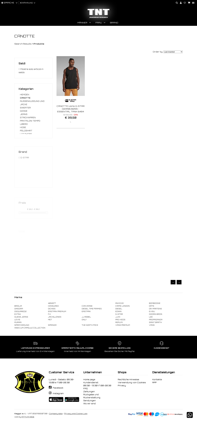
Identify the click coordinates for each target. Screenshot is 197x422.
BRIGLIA (18, 306)
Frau (98, 22)
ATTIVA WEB (27, 417)
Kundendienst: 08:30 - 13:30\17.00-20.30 (97, 384)
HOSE (23, 139)
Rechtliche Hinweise (128, 379)
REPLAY (119, 322)
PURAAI (17, 322)
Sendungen (89, 400)
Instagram (58, 393)
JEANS (23, 126)
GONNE (23, 123)
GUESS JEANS (21, 317)
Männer (82, 22)
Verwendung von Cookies (132, 382)
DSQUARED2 (20, 311)
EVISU (152, 311)
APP (154, 382)
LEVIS (17, 320)
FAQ (85, 388)
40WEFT (52, 303)
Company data (56, 414)
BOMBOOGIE (154, 303)
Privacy (122, 385)
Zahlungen (89, 391)
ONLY (84, 320)
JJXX (117, 317)
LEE (151, 317)
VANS (152, 325)
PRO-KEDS (120, 320)
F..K (49, 314)
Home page (89, 379)
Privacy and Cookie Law (75, 414)
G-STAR (119, 314)
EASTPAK (86, 311)
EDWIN (118, 311)
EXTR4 (17, 314)
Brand (114, 22)
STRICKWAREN (28, 129)
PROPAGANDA (155, 320)
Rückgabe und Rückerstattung (91, 396)
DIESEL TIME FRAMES (92, 309)
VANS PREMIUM (122, 325)
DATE (151, 306)
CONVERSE (87, 306)
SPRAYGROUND (21, 325)
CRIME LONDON (122, 306)
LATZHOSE (26, 146)
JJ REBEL (86, 317)
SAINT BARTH (155, 322)
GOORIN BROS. (155, 314)
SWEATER (25, 120)
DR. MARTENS (155, 309)
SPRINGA (52, 325)
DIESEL (118, 309)
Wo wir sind (89, 403)
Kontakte (157, 379)
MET (50, 320)
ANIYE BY (119, 303)
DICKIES (51, 309)
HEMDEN (24, 106)
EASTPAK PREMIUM (57, 311)
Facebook (58, 388)
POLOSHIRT (26, 143)
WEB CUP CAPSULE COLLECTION (29, 328)
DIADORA (18, 309)
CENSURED (53, 306)
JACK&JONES (54, 317)
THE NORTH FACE (90, 325)
